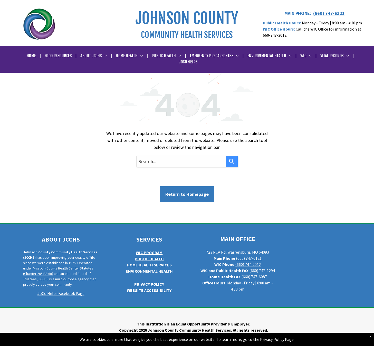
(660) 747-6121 (329, 13)
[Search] (232, 161)
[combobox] (181, 161)
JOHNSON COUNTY (187, 18)
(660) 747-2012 (248, 264)
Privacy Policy (272, 339)
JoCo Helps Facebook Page (60, 293)
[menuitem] (32, 56)
